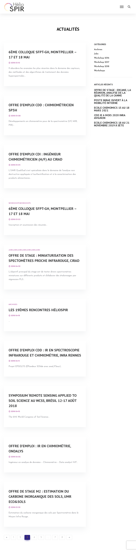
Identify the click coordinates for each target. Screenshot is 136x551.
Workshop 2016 (101, 58)
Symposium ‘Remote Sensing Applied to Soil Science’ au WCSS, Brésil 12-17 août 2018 (43, 400)
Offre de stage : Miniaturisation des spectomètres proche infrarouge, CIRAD (44, 258)
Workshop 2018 (101, 66)
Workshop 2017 (101, 62)
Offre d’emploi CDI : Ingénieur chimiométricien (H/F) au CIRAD (35, 157)
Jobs (11, 250)
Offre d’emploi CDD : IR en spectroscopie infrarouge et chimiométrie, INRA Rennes (45, 352)
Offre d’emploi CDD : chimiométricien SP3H (41, 107)
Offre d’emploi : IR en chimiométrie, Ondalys (40, 448)
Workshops (14, 203)
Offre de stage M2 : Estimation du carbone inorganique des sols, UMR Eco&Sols (40, 496)
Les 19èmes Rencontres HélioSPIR (38, 310)
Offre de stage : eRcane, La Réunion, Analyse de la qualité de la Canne (112, 93)
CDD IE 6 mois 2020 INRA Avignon (109, 116)
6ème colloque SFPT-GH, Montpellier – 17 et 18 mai (42, 54)
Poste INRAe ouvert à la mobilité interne (110, 101)
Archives (13, 304)
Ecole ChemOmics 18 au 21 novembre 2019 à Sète (111, 124)
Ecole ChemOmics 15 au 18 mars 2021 (111, 109)
